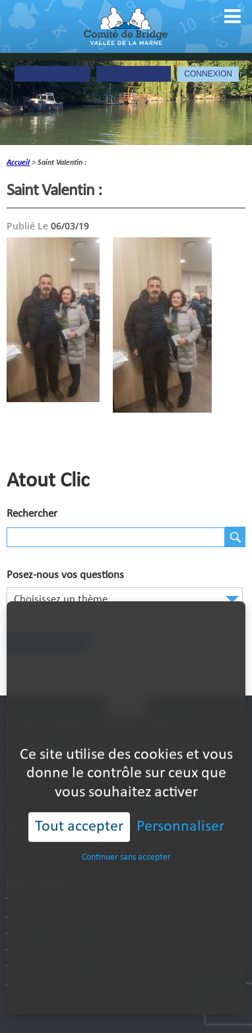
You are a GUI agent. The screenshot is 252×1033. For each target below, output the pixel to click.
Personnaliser (180, 805)
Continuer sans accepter (126, 835)
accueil (18, 163)
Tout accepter (79, 805)
